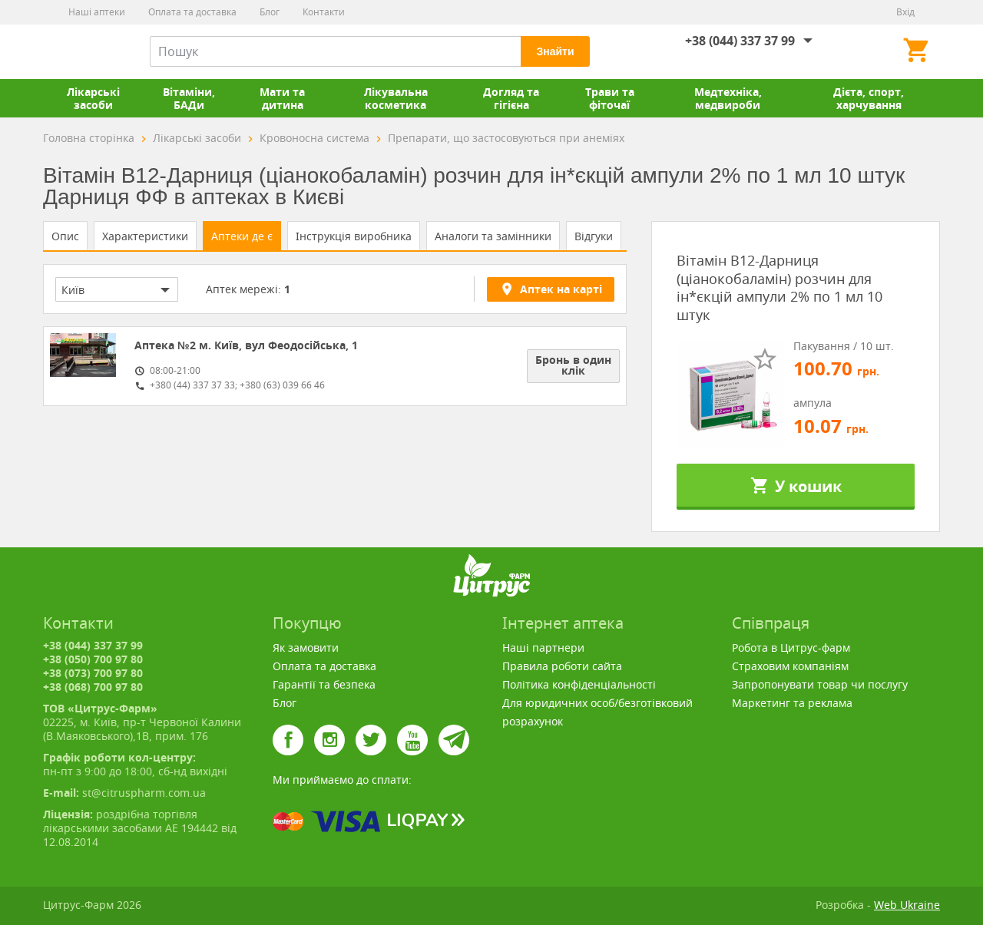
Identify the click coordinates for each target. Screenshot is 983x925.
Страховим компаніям (790, 666)
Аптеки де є (242, 236)
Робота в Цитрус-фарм (791, 647)
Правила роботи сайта (562, 666)
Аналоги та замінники (493, 236)
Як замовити (306, 647)
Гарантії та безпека (324, 684)
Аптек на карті (550, 288)
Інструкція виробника (354, 236)
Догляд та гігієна (511, 98)
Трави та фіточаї (609, 98)
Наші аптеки (96, 11)
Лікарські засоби (93, 98)
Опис (65, 236)
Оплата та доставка (192, 11)
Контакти (324, 11)
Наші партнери (543, 647)
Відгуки (593, 236)
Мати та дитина (282, 98)
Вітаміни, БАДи (189, 98)
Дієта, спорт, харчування (868, 98)
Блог (270, 11)
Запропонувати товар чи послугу (820, 684)
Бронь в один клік (573, 365)
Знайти (555, 51)
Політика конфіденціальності (579, 684)
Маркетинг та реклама (792, 702)
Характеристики (145, 236)
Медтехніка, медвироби (728, 98)
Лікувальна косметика (396, 98)
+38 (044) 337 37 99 (740, 40)
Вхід (905, 11)
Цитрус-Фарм (79, 51)
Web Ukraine (907, 904)
